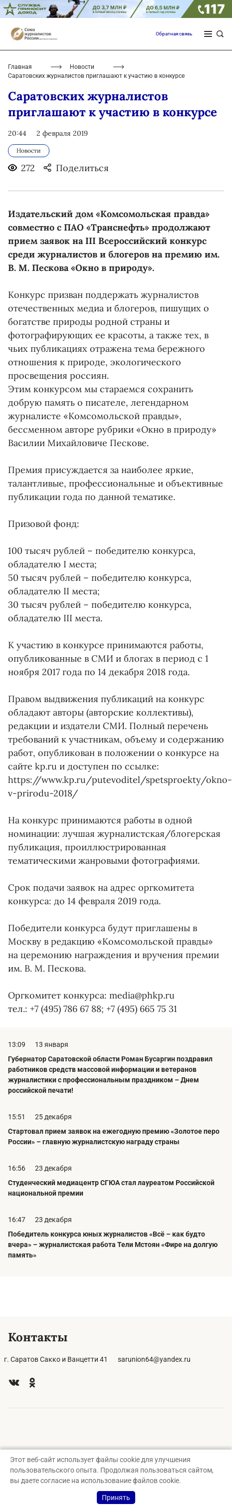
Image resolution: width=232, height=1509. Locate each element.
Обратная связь (174, 33)
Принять (116, 1498)
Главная (20, 66)
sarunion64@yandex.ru (154, 1359)
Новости (82, 66)
